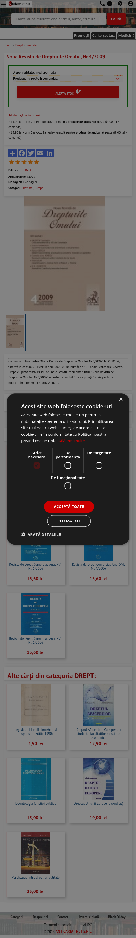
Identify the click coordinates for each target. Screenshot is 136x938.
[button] (41, 534)
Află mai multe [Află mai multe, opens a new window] (71, 440)
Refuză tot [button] (68, 520)
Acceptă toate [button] (69, 506)
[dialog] (68, 469)
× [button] (121, 400)
